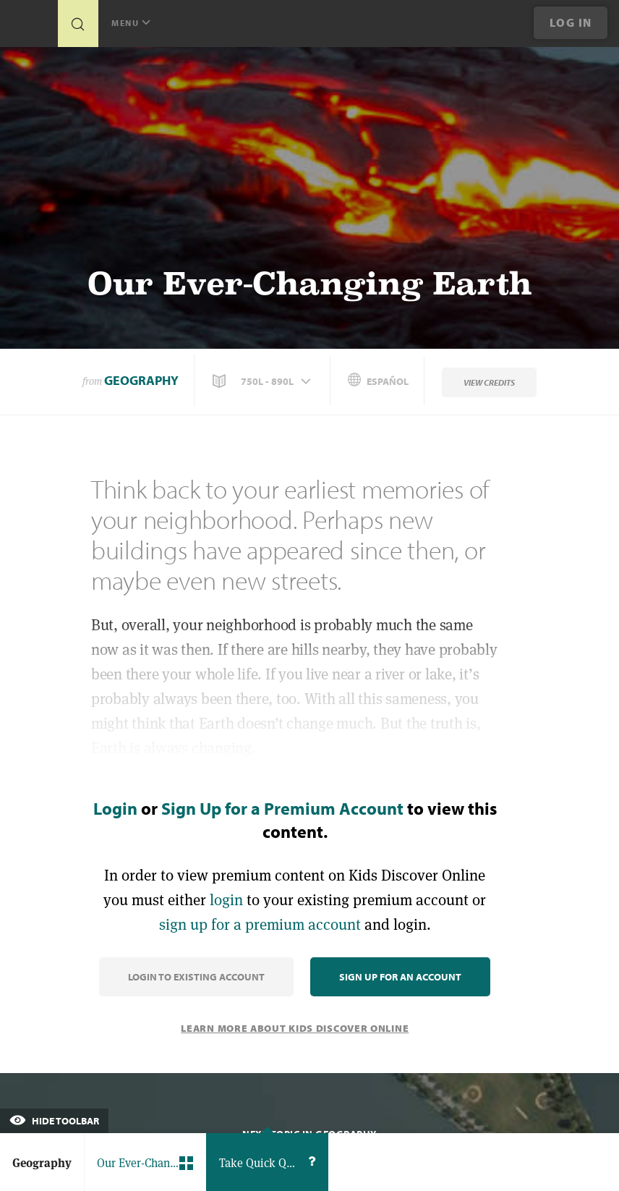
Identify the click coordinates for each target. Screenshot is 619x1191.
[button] (263, 381)
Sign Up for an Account (400, 976)
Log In (571, 22)
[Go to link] (29, 27)
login (226, 900)
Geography (141, 380)
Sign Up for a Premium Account (282, 808)
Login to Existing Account (196, 976)
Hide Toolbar (54, 1120)
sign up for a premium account (260, 924)
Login (115, 808)
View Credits (489, 382)
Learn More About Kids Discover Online (295, 1028)
